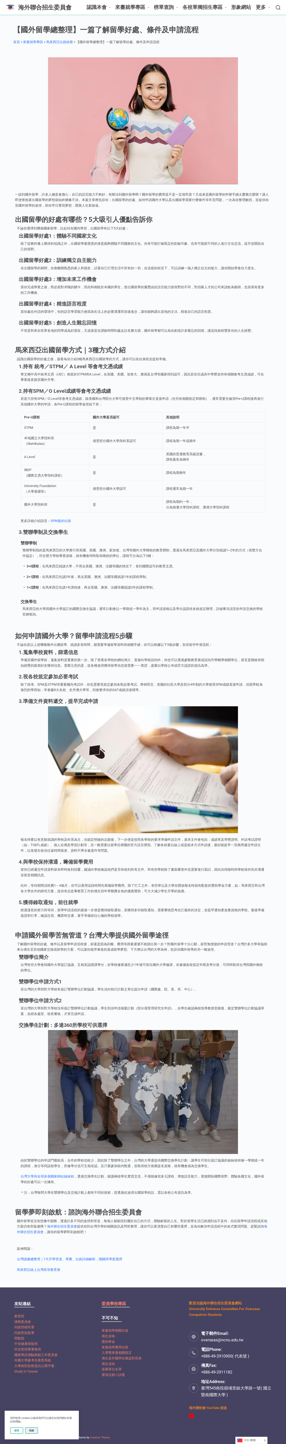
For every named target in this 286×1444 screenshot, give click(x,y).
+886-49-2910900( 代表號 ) (225, 1356)
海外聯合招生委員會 (45, 7)
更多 (263, 7)
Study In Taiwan (26, 1371)
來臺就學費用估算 (115, 1347)
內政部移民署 (24, 1327)
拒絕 (31, 1430)
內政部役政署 (24, 1333)
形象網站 (241, 7)
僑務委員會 (22, 1322)
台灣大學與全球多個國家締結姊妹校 (47, 1176)
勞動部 (19, 1338)
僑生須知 (108, 1364)
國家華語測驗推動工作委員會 (36, 1355)
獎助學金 (108, 1342)
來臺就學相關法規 (115, 1330)
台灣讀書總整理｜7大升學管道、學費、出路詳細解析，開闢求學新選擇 (69, 1259)
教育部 (19, 1316)
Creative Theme (100, 1437)
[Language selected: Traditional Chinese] (251, 1440)
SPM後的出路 (61, 521)
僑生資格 (108, 1336)
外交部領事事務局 (27, 1349)
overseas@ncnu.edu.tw (222, 1340)
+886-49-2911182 (216, 1372)
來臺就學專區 (133, 7)
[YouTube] (191, 1416)
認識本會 (99, 7)
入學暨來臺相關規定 (117, 1353)
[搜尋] (278, 7)
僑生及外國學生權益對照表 (122, 1358)
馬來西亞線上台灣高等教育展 (38, 1270)
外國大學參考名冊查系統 (32, 1360)
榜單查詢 (166, 7)
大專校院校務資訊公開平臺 (34, 1366)
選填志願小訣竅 (113, 1375)
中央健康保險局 (26, 1344)
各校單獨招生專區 (205, 7)
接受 (16, 1430)
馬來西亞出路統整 (59, 42)
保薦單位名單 (112, 1369)
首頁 (16, 42)
